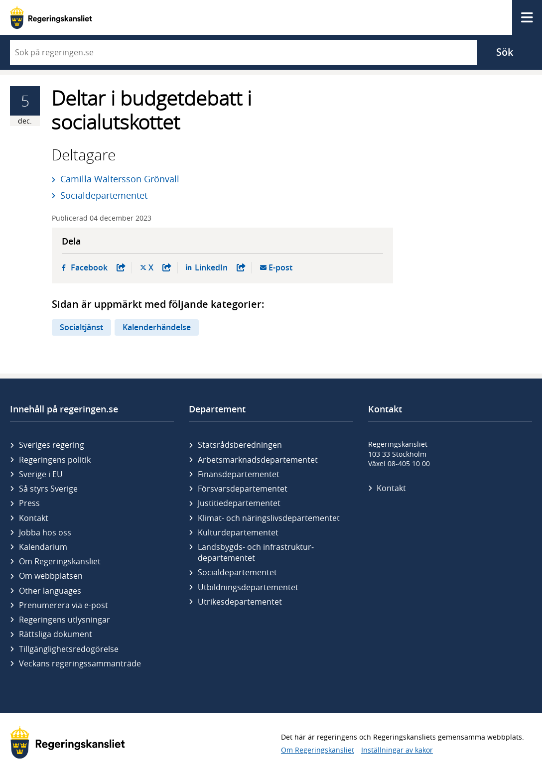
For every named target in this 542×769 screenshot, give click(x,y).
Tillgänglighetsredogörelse (69, 648)
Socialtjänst (81, 327)
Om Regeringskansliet (60, 561)
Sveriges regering (51, 444)
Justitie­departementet (239, 503)
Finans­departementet (238, 474)
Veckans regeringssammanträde (80, 663)
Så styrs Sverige (48, 488)
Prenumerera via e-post (63, 605)
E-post (280, 267)
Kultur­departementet (238, 532)
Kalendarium (43, 546)
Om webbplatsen (51, 575)
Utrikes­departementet (240, 601)
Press (29, 503)
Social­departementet (237, 572)
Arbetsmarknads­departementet (258, 459)
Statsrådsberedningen (240, 444)
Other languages (50, 590)
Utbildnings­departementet (248, 587)
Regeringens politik (55, 459)
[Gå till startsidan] (51, 17)
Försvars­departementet (242, 488)
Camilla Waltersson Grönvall (119, 179)
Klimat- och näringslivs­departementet (269, 518)
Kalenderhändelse (157, 327)
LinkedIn (220, 267)
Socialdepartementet (103, 195)
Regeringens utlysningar (64, 619)
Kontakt (33, 518)
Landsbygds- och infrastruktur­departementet (256, 552)
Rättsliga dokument (55, 634)
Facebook (98, 267)
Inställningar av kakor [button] (397, 750)
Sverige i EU (41, 474)
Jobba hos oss (45, 532)
